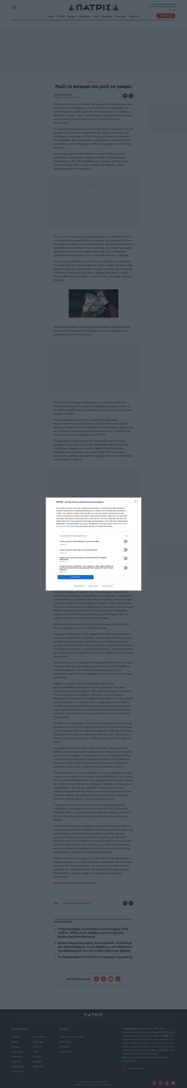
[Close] (136, 502)
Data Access (93, 586)
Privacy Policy (107, 586)
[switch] (124, 541)
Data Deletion (79, 586)
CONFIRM (75, 577)
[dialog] (93, 544)
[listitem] (94, 536)
